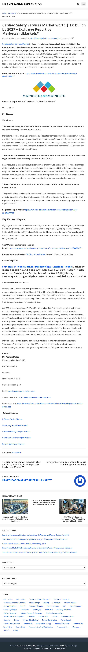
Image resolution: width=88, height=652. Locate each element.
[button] (83, 4)
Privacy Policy (59, 649)
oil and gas (43, 616)
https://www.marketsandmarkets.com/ (34, 397)
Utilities (6, 630)
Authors (36, 649)
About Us (27, 649)
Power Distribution (30, 620)
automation (7, 599)
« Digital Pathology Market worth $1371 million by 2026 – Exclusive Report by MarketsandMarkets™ (21, 464)
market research (10, 613)
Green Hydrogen (10, 609)
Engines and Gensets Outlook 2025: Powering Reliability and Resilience (15, 519)
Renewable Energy (43, 623)
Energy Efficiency (36, 606)
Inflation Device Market (12, 419)
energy (23, 606)
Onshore (6, 620)
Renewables (78, 623)
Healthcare (16, 452)
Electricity (56, 603)
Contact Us (46, 649)
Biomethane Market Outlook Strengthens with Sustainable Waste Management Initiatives (37, 548)
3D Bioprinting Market (36, 254)
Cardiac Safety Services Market (15, 44)
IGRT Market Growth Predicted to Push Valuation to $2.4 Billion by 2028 (72, 519)
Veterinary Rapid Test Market (15, 425)
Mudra (62, 645)
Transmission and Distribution (41, 627)
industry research (63, 609)
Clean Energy (34, 603)
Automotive (21, 599)
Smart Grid (7, 627)
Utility (15, 630)
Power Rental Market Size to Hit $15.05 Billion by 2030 (24, 543)
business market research (40, 599)
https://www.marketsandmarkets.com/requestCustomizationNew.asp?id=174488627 (45, 248)
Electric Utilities (70, 603)
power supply (66, 620)
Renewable (28, 623)
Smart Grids (20, 627)
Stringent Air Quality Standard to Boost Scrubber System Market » (66, 463)
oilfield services (67, 616)
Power (16, 620)
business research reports (14, 603)
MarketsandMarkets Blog (22, 4)
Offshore (31, 616)
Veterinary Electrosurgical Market (16, 437)
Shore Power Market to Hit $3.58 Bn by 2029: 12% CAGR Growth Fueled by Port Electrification (39, 552)
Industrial (49, 609)
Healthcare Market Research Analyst (27, 480)
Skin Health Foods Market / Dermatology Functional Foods (37, 266)
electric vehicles (9, 606)
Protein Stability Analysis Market (16, 431)
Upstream (76, 627)
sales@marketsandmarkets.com (21, 391)
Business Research (61, 599)
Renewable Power (62, 623)
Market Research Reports (13, 616)
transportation (63, 627)
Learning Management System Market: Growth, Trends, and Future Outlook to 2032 (35, 535)
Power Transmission (11, 623)
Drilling (46, 603)
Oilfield (54, 616)
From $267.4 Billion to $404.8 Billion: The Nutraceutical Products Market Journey (44, 502)
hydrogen (37, 609)
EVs (64, 606)
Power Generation (49, 620)
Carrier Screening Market (13, 444)
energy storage (53, 606)
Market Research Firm (54, 613)
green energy (75, 606)
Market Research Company (31, 613)
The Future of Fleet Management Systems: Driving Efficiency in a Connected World (34, 539)
